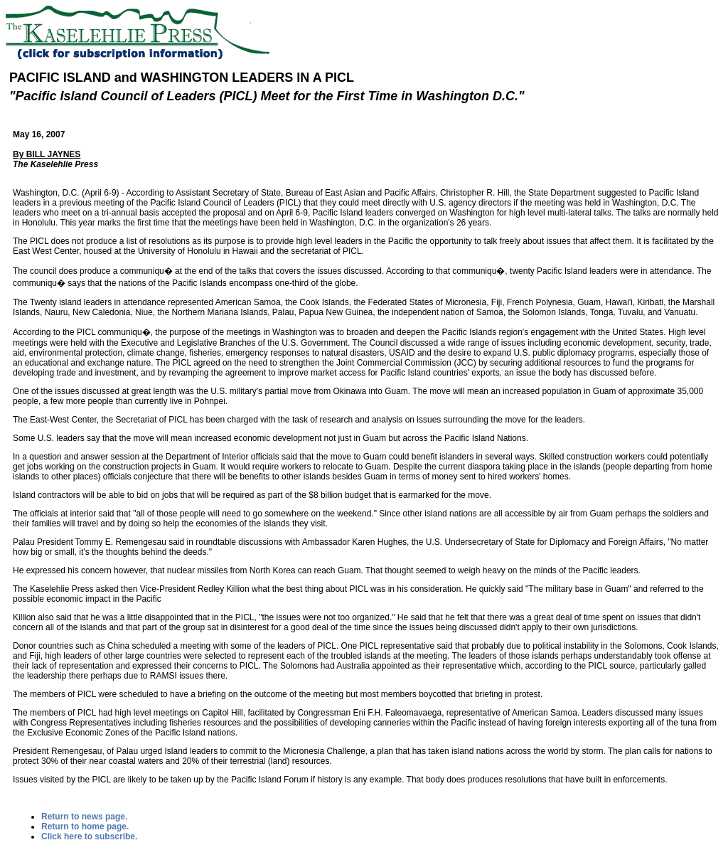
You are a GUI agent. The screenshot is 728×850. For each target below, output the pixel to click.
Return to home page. (85, 827)
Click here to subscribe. (89, 836)
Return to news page (83, 817)
